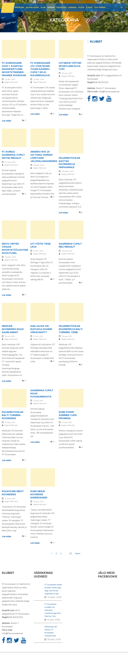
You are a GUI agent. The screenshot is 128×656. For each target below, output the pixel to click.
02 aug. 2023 (10, 162)
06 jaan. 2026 (54, 639)
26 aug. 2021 (10, 422)
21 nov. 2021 (38, 336)
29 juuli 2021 (38, 401)
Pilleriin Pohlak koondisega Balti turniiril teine (70, 329)
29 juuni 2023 (38, 165)
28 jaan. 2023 (10, 257)
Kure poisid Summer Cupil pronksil (68, 415)
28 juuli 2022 (67, 251)
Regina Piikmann (11, 82)
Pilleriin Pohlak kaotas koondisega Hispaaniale (69, 163)
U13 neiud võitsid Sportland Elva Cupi (70, 65)
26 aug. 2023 (67, 73)
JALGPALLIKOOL (32, 7)
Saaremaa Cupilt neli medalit (70, 245)
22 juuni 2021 (10, 498)
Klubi (43, 7)
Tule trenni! (99, 7)
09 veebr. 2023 (68, 171)
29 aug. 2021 (67, 336)
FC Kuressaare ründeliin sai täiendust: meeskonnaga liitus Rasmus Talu (52, 610)
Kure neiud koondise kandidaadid (38, 494)
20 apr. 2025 (10, 79)
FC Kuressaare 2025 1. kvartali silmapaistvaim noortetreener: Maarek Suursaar (14, 69)
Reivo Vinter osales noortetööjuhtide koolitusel (15, 248)
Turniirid (72, 7)
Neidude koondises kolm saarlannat (13, 329)
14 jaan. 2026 (53, 619)
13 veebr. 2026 (54, 597)
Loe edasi (6, 120)
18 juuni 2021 (38, 501)
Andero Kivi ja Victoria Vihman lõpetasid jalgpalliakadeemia (43, 156)
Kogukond (61, 7)
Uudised (51, 7)
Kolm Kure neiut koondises (13, 493)
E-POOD (89, 7)
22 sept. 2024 (38, 79)
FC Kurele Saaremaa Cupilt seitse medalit (13, 154)
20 (70, 553)
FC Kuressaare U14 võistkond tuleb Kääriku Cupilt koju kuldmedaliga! (40, 69)
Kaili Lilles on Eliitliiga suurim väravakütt (41, 329)
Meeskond (19, 7)
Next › (78, 553)
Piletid (81, 7)
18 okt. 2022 (38, 251)
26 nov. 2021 (10, 336)
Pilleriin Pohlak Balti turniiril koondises (12, 415)
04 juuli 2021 (67, 422)
